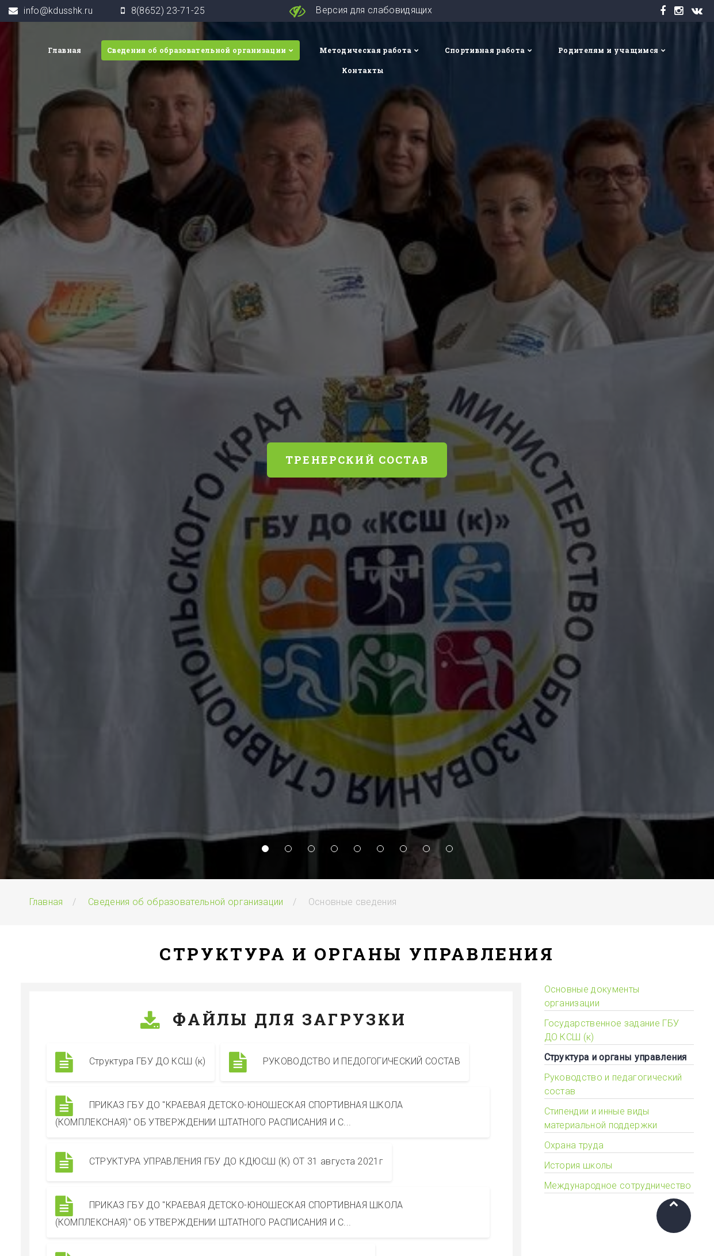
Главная (64, 50)
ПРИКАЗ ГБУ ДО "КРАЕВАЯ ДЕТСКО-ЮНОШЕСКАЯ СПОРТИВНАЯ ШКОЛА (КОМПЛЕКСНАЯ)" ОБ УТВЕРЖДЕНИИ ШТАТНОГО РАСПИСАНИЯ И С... (229, 1111)
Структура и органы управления (615, 1057)
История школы (578, 1165)
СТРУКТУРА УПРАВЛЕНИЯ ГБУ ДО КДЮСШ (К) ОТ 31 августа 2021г (219, 1162)
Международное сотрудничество (618, 1185)
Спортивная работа (485, 50)
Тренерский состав (357, 460)
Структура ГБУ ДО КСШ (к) (130, 1062)
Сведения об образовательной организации (196, 50)
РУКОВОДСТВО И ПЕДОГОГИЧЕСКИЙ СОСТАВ (345, 1062)
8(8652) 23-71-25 (168, 10)
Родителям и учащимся (608, 50)
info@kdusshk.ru (58, 10)
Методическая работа (365, 50)
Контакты (363, 70)
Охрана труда (574, 1145)
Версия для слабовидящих (357, 11)
